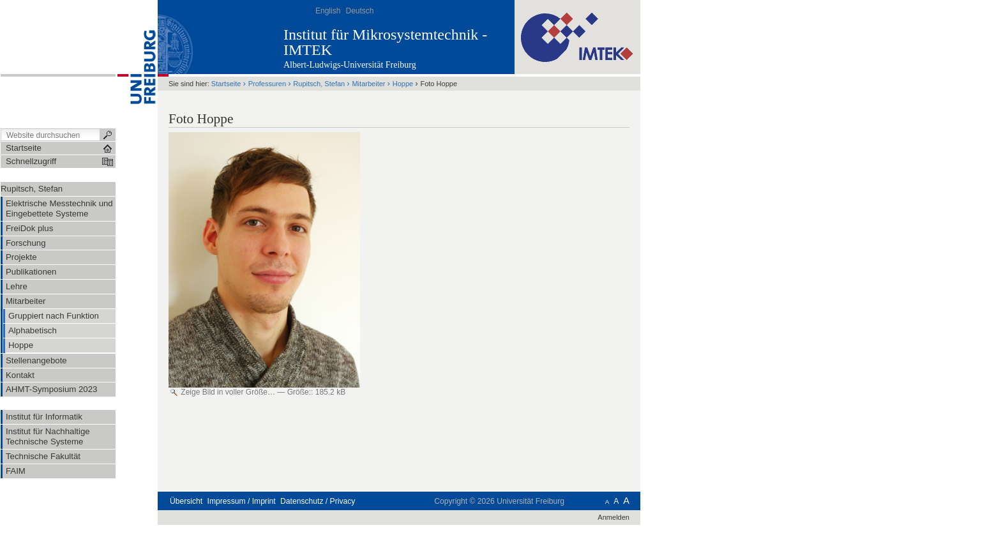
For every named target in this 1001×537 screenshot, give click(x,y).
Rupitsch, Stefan (32, 188)
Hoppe (403, 83)
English (327, 10)
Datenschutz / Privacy (317, 501)
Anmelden (613, 517)
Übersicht (186, 501)
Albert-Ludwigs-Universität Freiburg (349, 65)
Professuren (267, 83)
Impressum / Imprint (241, 501)
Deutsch (359, 10)
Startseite (226, 83)
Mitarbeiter (368, 83)
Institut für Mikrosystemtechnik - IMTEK (385, 42)
